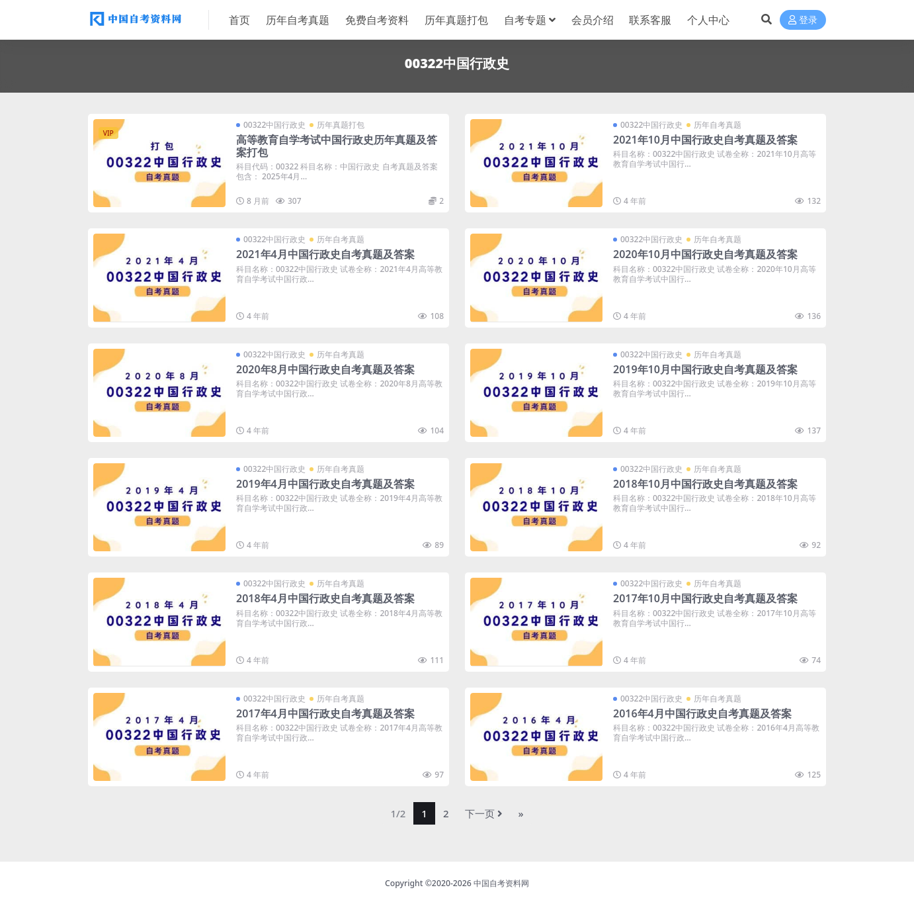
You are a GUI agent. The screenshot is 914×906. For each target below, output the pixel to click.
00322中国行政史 (274, 124)
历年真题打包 (340, 124)
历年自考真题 (717, 124)
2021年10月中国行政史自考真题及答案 (705, 139)
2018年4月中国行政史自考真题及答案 (325, 598)
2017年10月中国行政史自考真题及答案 (705, 598)
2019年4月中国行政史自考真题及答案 (325, 483)
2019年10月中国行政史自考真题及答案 (705, 369)
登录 (802, 20)
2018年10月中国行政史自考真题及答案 (705, 483)
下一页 (484, 813)
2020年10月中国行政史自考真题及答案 (705, 254)
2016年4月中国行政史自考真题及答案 (702, 713)
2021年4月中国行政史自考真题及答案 (325, 254)
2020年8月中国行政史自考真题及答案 (325, 369)
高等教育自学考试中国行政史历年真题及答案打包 (336, 145)
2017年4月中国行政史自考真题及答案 (325, 713)
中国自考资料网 (501, 883)
